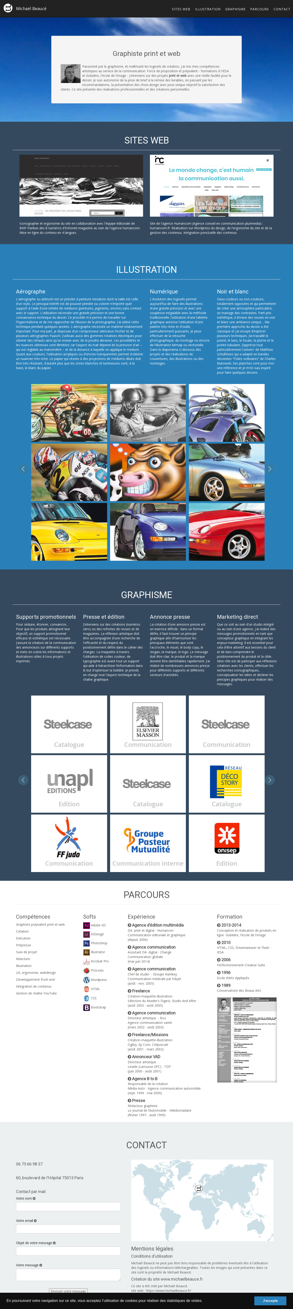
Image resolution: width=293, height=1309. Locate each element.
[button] (204, 1301)
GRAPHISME (235, 9)
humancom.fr (160, 228)
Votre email (26, 1220)
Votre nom (25, 1198)
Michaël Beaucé (24, 8)
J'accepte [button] (270, 1301)
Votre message (29, 1265)
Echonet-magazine (79, 228)
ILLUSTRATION (208, 9)
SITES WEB (181, 9)
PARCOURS (259, 9)
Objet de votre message (36, 1243)
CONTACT (282, 9)
